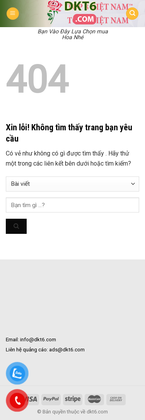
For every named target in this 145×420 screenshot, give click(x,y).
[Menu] (13, 13)
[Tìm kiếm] (132, 13)
